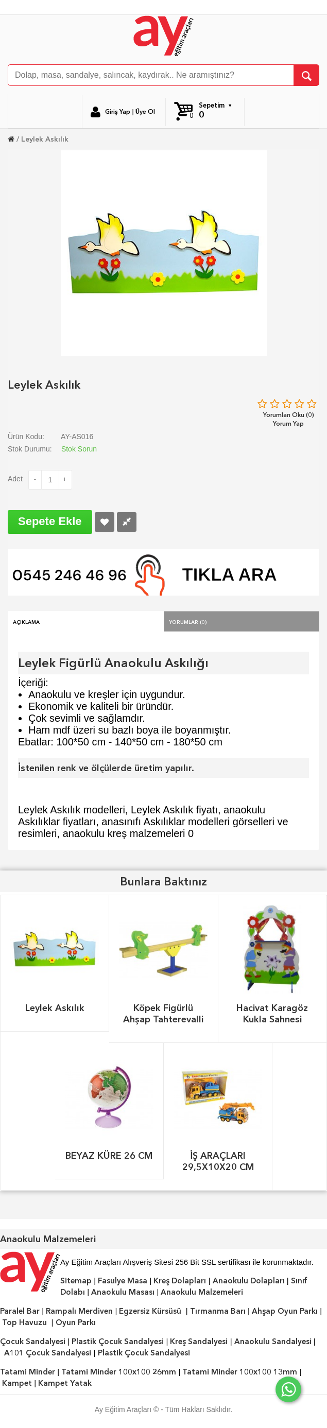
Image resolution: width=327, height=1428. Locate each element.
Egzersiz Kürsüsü (150, 1311)
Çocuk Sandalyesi (32, 1341)
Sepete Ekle (50, 521)
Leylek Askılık (44, 139)
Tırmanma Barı (218, 1311)
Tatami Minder (27, 1372)
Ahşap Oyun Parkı (285, 1311)
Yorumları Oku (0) (288, 414)
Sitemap (76, 1280)
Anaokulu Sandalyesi (273, 1341)
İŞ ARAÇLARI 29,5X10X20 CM (218, 1161)
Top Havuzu (24, 1322)
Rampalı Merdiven (79, 1311)
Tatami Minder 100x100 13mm (239, 1372)
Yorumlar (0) (188, 621)
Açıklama (26, 621)
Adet (15, 479)
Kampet (17, 1383)
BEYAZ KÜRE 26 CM (108, 1155)
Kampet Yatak (65, 1383)
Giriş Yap (117, 111)
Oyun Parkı (76, 1322)
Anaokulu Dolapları (249, 1280)
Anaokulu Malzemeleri (202, 1292)
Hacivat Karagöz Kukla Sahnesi (272, 1013)
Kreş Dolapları (179, 1280)
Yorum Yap (288, 423)
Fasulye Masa (122, 1280)
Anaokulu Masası (122, 1292)
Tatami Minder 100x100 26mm (118, 1372)
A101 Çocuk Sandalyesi (47, 1352)
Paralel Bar (20, 1311)
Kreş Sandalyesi (199, 1341)
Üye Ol (145, 111)
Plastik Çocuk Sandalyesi (118, 1341)
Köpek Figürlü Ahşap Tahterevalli (163, 1013)
